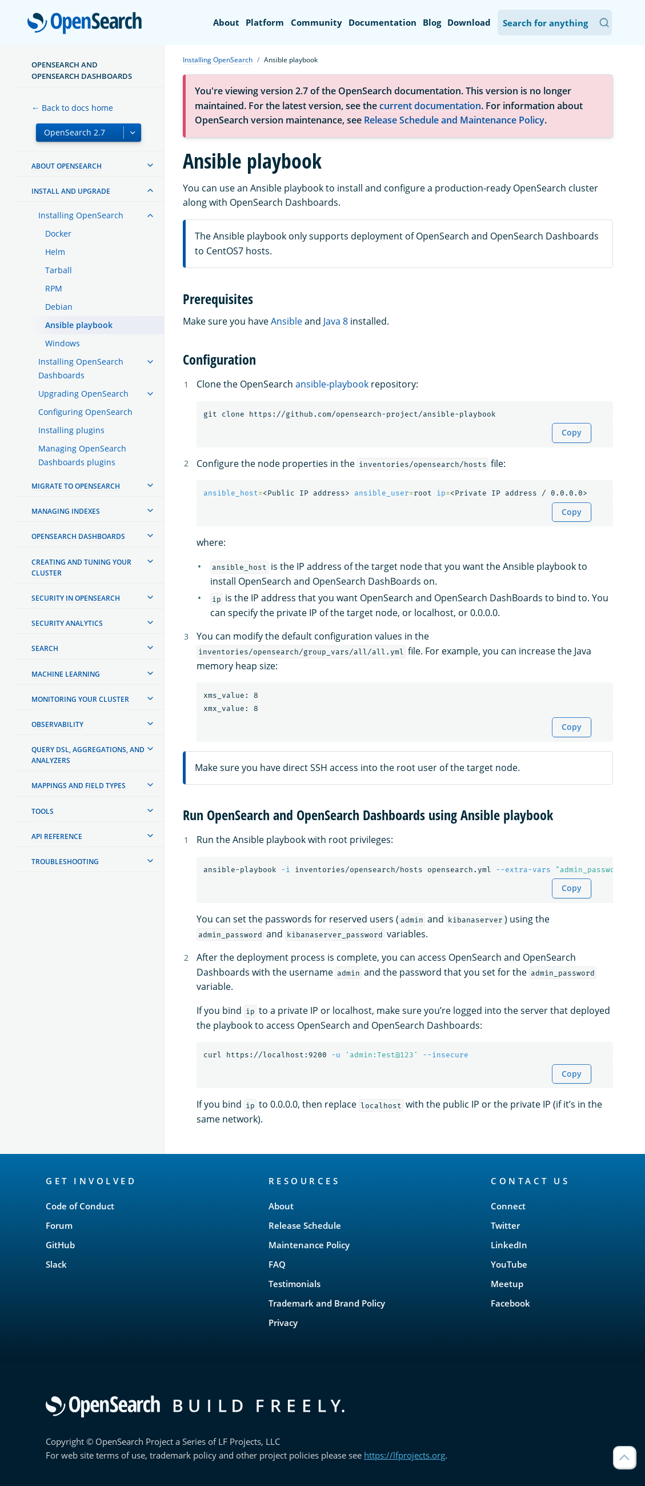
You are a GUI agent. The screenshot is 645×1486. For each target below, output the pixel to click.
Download (469, 22)
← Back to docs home (72, 107)
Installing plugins (71, 430)
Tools (42, 811)
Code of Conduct (80, 1206)
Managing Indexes (65, 511)
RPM (53, 288)
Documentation (382, 22)
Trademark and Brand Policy (327, 1303)
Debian (59, 306)
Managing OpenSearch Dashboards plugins (82, 455)
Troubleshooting (65, 861)
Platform (265, 22)
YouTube (509, 1264)
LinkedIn (509, 1245)
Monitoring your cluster (80, 699)
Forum (59, 1225)
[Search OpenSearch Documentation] (555, 22)
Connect (508, 1206)
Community (316, 22)
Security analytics (67, 623)
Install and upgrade (70, 191)
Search (44, 648)
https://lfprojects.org (404, 1455)
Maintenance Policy (309, 1245)
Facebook (510, 1303)
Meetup (507, 1283)
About (226, 22)
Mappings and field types (78, 785)
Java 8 (335, 321)
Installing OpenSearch (80, 215)
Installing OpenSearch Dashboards (80, 368)
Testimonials (295, 1283)
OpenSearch (87, 24)
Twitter (505, 1225)
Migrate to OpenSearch (75, 486)
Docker (58, 233)
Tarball (58, 270)
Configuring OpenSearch (85, 411)
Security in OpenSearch (75, 598)
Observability (57, 724)
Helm (55, 251)
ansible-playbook (331, 384)
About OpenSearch (66, 166)
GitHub (60, 1245)
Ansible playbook (79, 324)
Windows (62, 343)
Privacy (283, 1322)
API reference (56, 836)
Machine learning (65, 674)
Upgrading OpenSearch (83, 393)
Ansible (286, 321)
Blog (432, 22)
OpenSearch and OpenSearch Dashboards (81, 70)
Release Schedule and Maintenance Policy (454, 120)
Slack (56, 1264)
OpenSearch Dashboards (78, 536)
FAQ (277, 1264)
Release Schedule (305, 1225)
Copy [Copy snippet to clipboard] (572, 432)
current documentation (430, 105)
